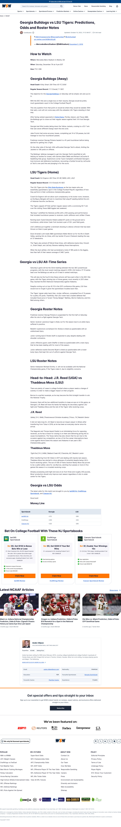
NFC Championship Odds (40, 759)
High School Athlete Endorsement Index (14, 780)
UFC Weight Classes (7, 759)
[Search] (61, 6)
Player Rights (96, 769)
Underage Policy (97, 766)
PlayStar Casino (54, 680)
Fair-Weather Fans (6, 766)
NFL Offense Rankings (8, 783)
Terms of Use (96, 763)
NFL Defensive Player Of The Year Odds (45, 773)
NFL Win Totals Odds (38, 776)
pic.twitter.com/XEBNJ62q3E (45, 39)
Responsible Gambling (98, 6)
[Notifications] (117, 6)
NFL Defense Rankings (8, 787)
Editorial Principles (98, 756)
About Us (64, 759)
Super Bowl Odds (37, 756)
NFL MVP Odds (36, 766)
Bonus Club (77, 6)
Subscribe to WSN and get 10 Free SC (61, 1)
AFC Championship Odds (40, 763)
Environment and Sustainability (72, 780)
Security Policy (96, 776)
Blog (110, 6)
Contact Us (65, 756)
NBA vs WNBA (5, 756)
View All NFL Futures (38, 780)
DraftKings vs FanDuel (8, 763)
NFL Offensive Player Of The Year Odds (45, 769)
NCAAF (8, 16)
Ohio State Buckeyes (55, 187)
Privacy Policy (96, 759)
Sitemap (64, 790)
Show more (115, 590)
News (86, 6)
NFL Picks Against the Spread (11, 790)
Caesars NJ (47, 493)
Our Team (64, 763)
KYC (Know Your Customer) (101, 773)
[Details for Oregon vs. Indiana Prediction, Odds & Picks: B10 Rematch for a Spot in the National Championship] (60, 605)
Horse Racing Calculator (9, 776)
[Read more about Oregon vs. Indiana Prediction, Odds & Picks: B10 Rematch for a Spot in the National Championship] (60, 621)
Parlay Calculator (6, 773)
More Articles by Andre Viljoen (34, 662)
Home (1, 16)
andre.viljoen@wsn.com (51, 669)
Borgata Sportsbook (91, 675)
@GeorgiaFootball (57, 37)
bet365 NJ (73, 491)
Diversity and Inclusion (69, 783)
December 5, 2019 (76, 44)
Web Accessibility (67, 787)
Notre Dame (59, 117)
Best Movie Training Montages (11, 769)
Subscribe (60, 708)
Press (63, 776)
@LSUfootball (71, 37)
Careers (64, 773)
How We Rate (66, 766)
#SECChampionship (42, 37)
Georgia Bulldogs (52, 94)
